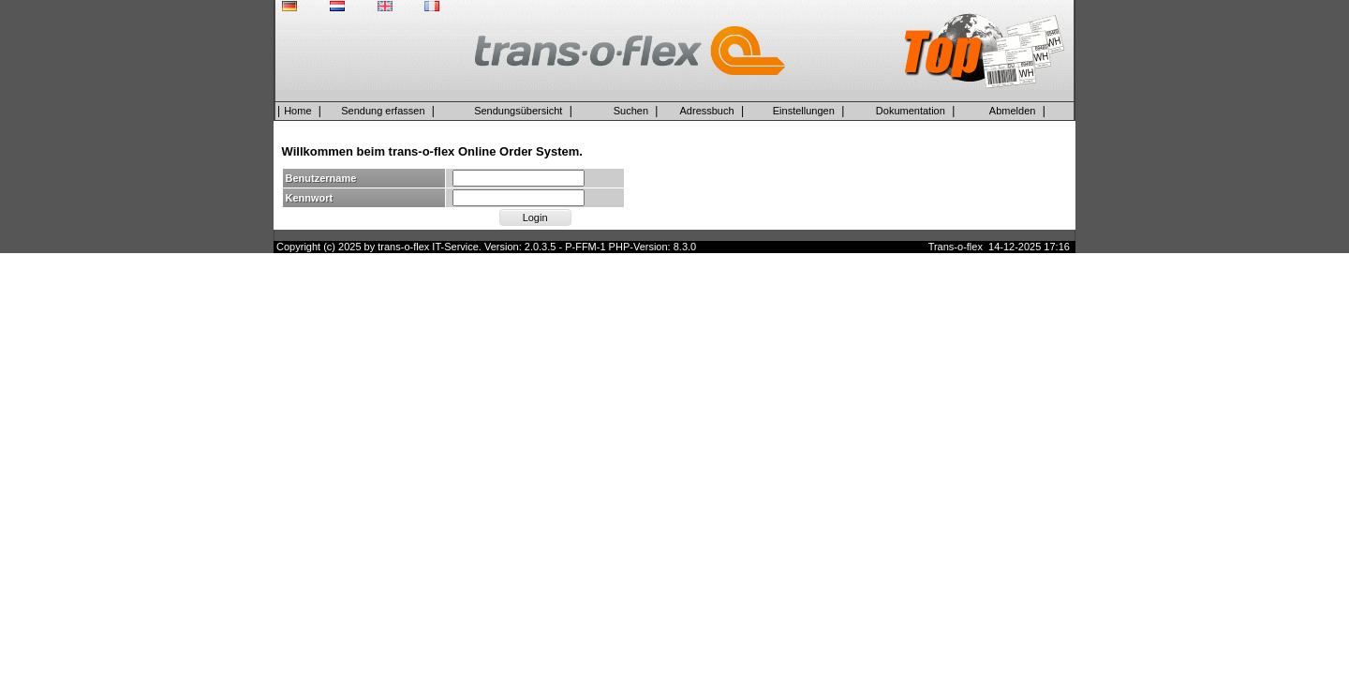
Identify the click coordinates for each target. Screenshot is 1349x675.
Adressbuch (707, 110)
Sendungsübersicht (518, 110)
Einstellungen (804, 110)
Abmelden (1012, 110)
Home (297, 110)
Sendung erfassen (382, 110)
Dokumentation (910, 110)
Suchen (631, 110)
